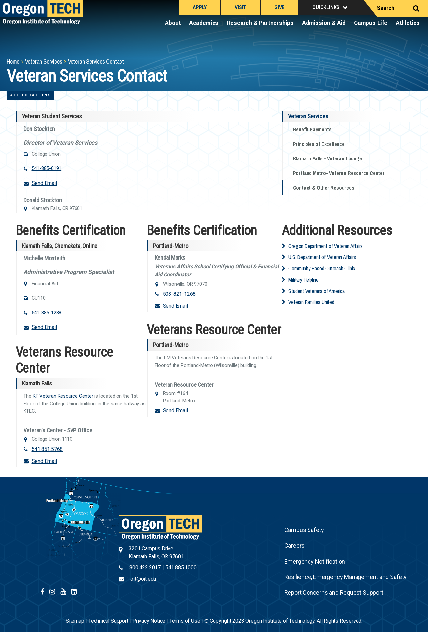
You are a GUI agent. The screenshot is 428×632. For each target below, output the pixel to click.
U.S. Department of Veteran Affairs (322, 257)
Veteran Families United (311, 302)
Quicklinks (325, 7)
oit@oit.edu (143, 579)
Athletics (408, 22)
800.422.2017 (145, 567)
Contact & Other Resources (323, 187)
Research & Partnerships (260, 22)
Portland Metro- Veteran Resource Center (339, 173)
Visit (240, 7)
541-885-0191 (47, 168)
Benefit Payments (312, 129)
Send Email (44, 183)
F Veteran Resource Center (64, 396)
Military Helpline (303, 279)
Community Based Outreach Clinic (321, 268)
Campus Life (370, 22)
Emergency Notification (314, 561)
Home (13, 61)
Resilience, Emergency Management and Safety (345, 576)
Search (385, 8)
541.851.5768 (47, 449)
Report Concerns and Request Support (333, 592)
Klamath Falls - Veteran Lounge (327, 158)
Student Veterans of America (316, 290)
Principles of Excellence (319, 144)
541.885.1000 (181, 567)
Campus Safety (304, 529)
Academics (203, 22)
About (173, 22)
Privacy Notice (148, 621)
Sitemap (75, 621)
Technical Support (108, 621)
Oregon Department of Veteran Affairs (325, 245)
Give (279, 7)
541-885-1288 (47, 313)
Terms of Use (184, 621)
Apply (200, 7)
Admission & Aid (324, 22)
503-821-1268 (179, 294)
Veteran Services (43, 61)
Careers (294, 545)
